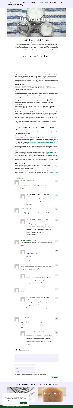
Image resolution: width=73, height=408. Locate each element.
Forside (24, 2)
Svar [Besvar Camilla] (57, 265)
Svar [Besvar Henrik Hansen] (57, 241)
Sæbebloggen (53, 2)
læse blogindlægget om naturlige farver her (41, 156)
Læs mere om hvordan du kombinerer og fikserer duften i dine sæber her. (41, 142)
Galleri (60, 2)
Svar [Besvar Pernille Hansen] (57, 181)
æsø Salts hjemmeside (34, 301)
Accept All (23, 403)
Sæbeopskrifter (31, 2)
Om (22, 5)
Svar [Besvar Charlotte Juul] (57, 318)
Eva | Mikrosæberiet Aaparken (32, 194)
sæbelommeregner (38, 121)
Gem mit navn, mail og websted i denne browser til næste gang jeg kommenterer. (31, 374)
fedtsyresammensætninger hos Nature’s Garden (47, 118)
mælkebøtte (39, 165)
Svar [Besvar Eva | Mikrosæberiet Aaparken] (57, 195)
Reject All (15, 403)
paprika (49, 152)
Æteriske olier (17, 137)
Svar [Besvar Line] (57, 209)
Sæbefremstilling (42, 2)
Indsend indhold (55, 377)
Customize (8, 403)
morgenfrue (52, 165)
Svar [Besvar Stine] (57, 288)
